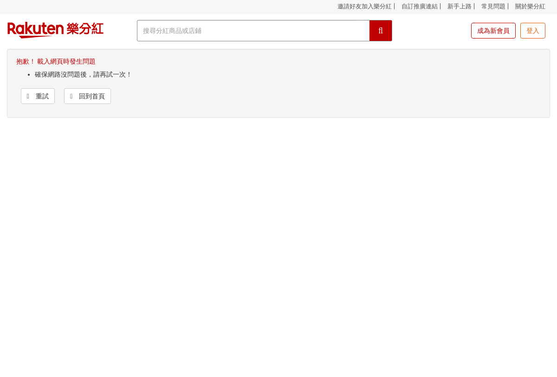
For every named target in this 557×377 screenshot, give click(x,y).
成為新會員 (493, 30)
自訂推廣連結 (420, 6)
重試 (38, 96)
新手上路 (459, 6)
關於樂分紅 (530, 6)
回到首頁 (87, 96)
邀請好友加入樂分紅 (364, 6)
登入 (532, 30)
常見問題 (493, 6)
